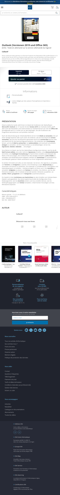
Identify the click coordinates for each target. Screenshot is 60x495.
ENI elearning (19, 475)
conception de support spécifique (18, 286)
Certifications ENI (20, 484)
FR (15, 432)
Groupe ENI (18, 446)
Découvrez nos (30, 2)
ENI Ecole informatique (22, 437)
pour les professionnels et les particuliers (42, 286)
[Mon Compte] (57, 7)
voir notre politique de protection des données (24, 314)
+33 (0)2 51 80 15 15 (18, 301)
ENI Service (18, 465)
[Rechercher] (56, 13)
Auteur (5, 207)
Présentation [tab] (9, 121)
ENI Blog (17, 456)
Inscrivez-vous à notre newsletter (30, 313)
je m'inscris (30, 322)
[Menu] (2, 7)
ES (19, 432)
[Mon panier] (52, 7)
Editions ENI (30, 7)
